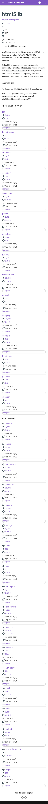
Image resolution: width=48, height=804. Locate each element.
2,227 (7, 712)
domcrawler (11, 607)
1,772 (7, 590)
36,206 (8, 319)
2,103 (7, 732)
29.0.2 (8, 491)
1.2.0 (7, 512)
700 (6, 359)
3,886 (7, 427)
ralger (8, 769)
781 (6, 671)
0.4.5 (7, 322)
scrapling (6, 315)
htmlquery (10, 668)
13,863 (8, 278)
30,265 (8, 508)
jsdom (8, 484)
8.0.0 (7, 430)
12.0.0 (8, 471)
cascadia (9, 647)
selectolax (6, 234)
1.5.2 (7, 552)
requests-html (8, 275)
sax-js (8, 444)
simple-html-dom (13, 749)
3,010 (7, 115)
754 (6, 651)
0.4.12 (8, 363)
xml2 (8, 546)
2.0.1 (7, 261)
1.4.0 (7, 179)
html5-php (10, 586)
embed (9, 729)
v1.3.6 (8, 674)
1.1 (6, 36)
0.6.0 (7, 403)
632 (6, 298)
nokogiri (9, 525)
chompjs (6, 336)
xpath (8, 688)
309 (6, 176)
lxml (4, 112)
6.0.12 (8, 200)
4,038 (7, 610)
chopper (6, 397)
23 (6, 400)
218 (6, 339)
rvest (8, 566)
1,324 (7, 217)
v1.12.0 (8, 634)
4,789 (7, 467)
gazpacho (6, 376)
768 (6, 380)
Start (7, 654)
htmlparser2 (11, 464)
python (5, 20)
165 (6, 773)
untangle (6, 295)
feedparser (7, 193)
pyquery (5, 254)
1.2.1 (7, 302)
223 (6, 549)
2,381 (7, 258)
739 (6, 691)
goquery (9, 627)
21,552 (8, 488)
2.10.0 (8, 593)
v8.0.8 (8, 613)
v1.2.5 (8, 715)
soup (8, 708)
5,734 (7, 156)
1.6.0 (7, 450)
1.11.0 (8, 220)
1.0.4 (7, 159)
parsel (5, 214)
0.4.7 (7, 240)
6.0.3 (7, 118)
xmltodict (6, 152)
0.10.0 (8, 281)
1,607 (7, 237)
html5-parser (8, 356)
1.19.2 (8, 532)
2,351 (7, 197)
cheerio (9, 505)
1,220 (7, 23)
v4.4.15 (8, 735)
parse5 (9, 423)
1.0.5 (7, 573)
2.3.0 (7, 776)
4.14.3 (8, 139)
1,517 (7, 569)
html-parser (14, 20)
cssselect (6, 173)
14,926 (8, 630)
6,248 (7, 529)
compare (6, 128)
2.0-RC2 (8, 756)
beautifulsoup (8, 132)
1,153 (7, 447)
